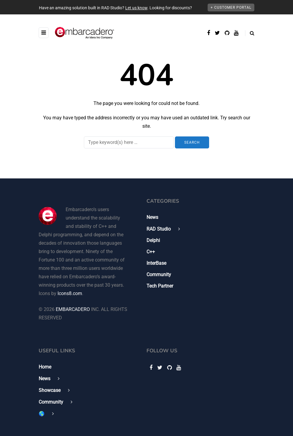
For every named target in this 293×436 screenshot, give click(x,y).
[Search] (129, 142)
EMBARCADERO (73, 309)
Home (45, 367)
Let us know (136, 7)
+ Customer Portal (231, 7)
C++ (150, 252)
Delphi (153, 240)
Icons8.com (70, 293)
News (152, 217)
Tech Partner (159, 286)
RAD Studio (158, 229)
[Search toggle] (249, 33)
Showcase (50, 390)
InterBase (156, 263)
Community (158, 274)
